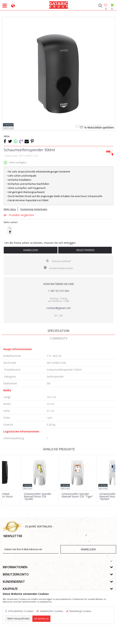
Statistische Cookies (51, 611)
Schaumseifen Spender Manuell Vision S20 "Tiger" (77, 495)
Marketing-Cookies (80, 611)
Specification (58, 331)
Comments (58, 338)
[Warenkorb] (112, 8)
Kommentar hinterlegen (33, 209)
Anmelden (30, 250)
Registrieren (85, 250)
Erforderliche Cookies (21, 611)
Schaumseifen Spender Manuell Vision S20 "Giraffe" (37, 496)
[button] (100, 5)
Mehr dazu (10, 209)
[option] (58, 73)
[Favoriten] (106, 5)
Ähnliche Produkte (58, 449)
